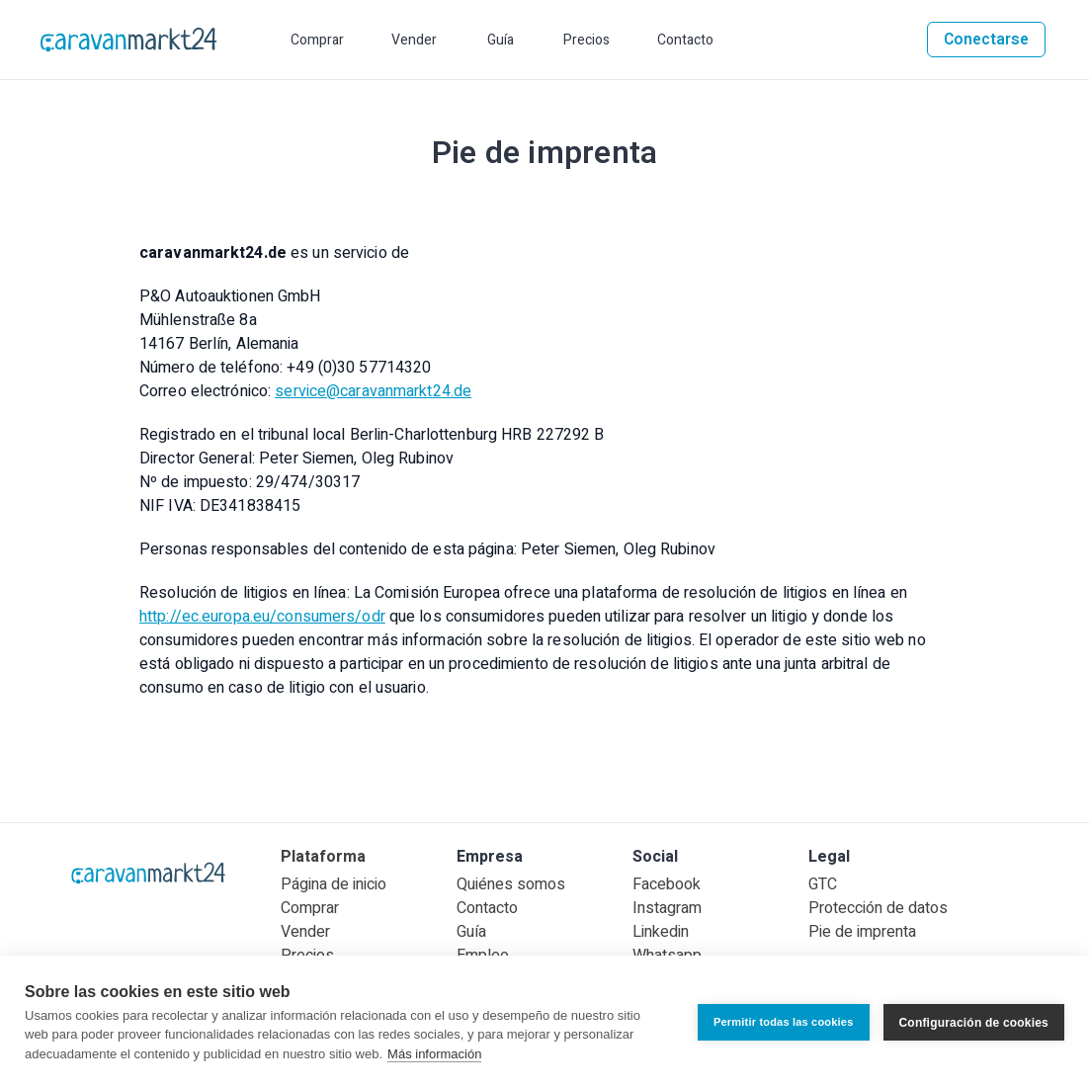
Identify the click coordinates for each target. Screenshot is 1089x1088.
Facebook (666, 884)
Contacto (487, 908)
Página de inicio (333, 884)
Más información (434, 1053)
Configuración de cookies (974, 1022)
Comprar (310, 908)
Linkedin (660, 932)
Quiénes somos (511, 884)
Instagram (667, 908)
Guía (471, 932)
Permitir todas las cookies (783, 1021)
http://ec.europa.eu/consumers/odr (262, 616)
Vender (305, 932)
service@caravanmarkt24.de (373, 391)
